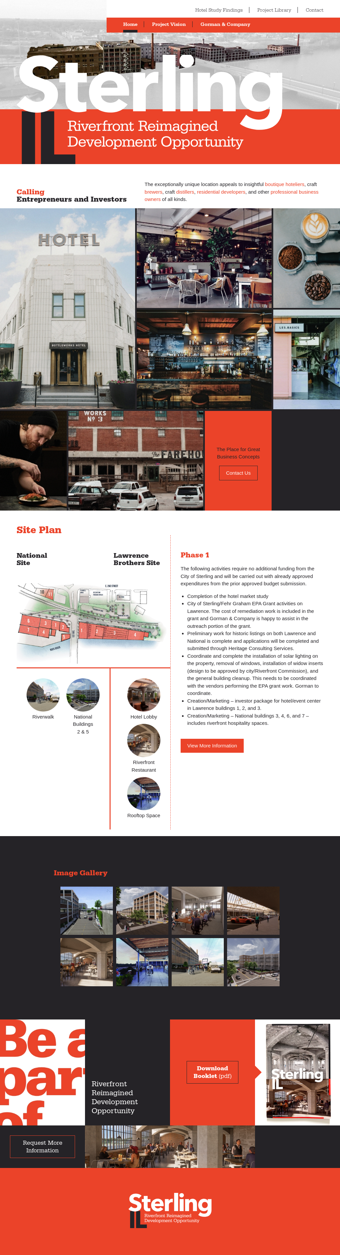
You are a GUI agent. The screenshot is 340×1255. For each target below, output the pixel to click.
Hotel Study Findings (219, 10)
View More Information (212, 745)
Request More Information (42, 1146)
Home (130, 24)
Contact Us (238, 473)
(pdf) (212, 1072)
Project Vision (169, 24)
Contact (314, 10)
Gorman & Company (225, 24)
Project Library (274, 10)
